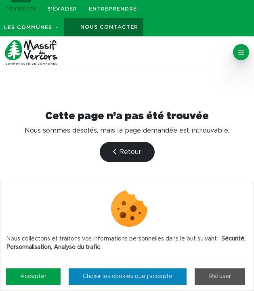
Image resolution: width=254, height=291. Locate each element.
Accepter (33, 276)
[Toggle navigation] (241, 52)
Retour (127, 151)
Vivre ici (21, 9)
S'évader (62, 9)
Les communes (29, 27)
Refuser (220, 276)
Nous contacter (109, 27)
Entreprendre (113, 9)
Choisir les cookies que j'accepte (127, 276)
